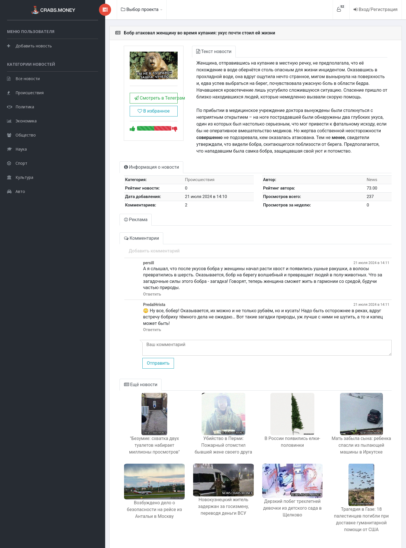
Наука (17, 148)
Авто (16, 190)
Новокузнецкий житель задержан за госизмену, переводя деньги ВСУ (207, 497)
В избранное (130, 114)
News (369, 179)
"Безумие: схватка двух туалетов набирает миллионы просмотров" (131, 432)
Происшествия (25, 91)
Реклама (110, 219)
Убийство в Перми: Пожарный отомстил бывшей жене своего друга (207, 432)
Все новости (23, 77)
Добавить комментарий (127, 251)
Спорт (17, 162)
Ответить (126, 287)
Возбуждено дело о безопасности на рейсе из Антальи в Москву (131, 500)
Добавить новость (29, 45)
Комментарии (115, 238)
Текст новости (194, 51)
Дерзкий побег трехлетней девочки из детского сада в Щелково (282, 499)
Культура (20, 176)
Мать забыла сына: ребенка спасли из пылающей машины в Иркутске (358, 432)
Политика (20, 106)
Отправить (131, 350)
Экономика (22, 120)
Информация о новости (125, 167)
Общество (21, 134)
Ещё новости (115, 372)
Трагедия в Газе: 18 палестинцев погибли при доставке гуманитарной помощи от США (358, 507)
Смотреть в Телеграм (133, 101)
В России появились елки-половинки (282, 429)
